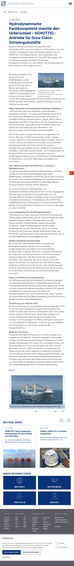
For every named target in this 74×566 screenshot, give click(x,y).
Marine (34, 524)
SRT (25, 522)
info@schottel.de (64, 522)
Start (4, 12)
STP (17, 522)
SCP (17, 524)
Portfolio (6, 518)
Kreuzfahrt (35, 529)
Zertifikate (58, 526)
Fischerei (35, 522)
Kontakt (6, 528)
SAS (25, 524)
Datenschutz (10, 550)
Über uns (7, 526)
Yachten (45, 522)
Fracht (34, 531)
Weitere (45, 529)
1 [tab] (36, 411)
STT (25, 520)
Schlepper (35, 518)
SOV (33, 526)
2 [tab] (38, 411)
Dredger (45, 526)
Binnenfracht (47, 524)
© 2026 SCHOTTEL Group (13, 559)
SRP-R (17, 526)
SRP (17, 518)
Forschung (46, 518)
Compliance (9, 546)
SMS (25, 526)
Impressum (8, 542)
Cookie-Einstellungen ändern (12, 551)
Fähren (34, 520)
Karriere (6, 524)
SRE (17, 520)
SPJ (25, 518)
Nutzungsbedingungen (13, 555)
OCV (44, 520)
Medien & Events (13, 12)
